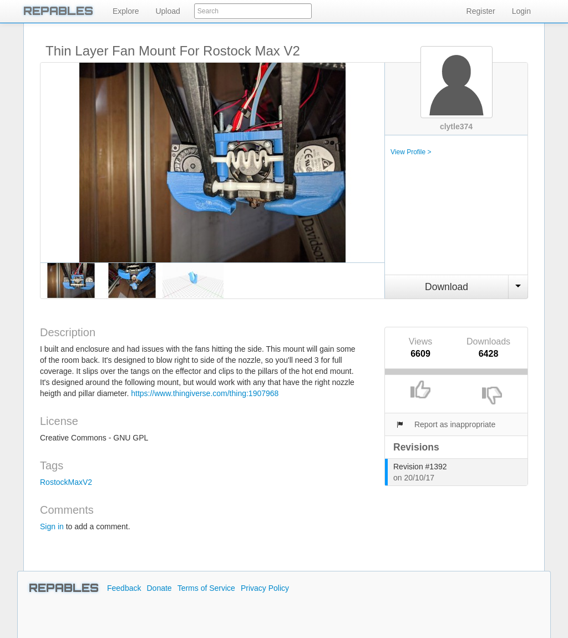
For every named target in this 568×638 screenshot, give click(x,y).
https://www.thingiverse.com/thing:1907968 (204, 393)
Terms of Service (206, 588)
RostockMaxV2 (66, 482)
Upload (167, 11)
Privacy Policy (265, 588)
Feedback (124, 588)
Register (480, 11)
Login (521, 11)
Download (446, 286)
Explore (126, 11)
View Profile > (410, 152)
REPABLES (58, 11)
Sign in (52, 526)
